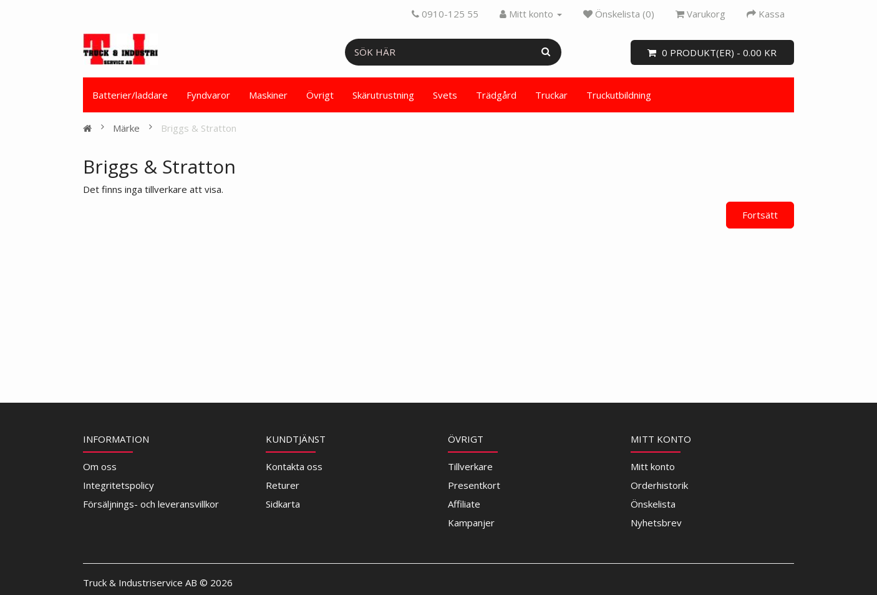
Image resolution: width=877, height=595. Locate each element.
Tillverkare (470, 466)
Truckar (551, 95)
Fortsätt (760, 215)
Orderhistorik (659, 485)
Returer (282, 485)
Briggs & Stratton (198, 128)
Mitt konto (653, 466)
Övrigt (320, 95)
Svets (445, 95)
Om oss (100, 466)
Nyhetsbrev (656, 522)
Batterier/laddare (130, 95)
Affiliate (464, 504)
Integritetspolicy (118, 485)
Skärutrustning (383, 95)
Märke (126, 128)
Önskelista (653, 504)
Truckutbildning (618, 95)
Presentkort (474, 485)
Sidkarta (283, 504)
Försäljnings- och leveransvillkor (151, 504)
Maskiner (268, 95)
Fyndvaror (208, 95)
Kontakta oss (294, 466)
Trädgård (496, 95)
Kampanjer (471, 522)
